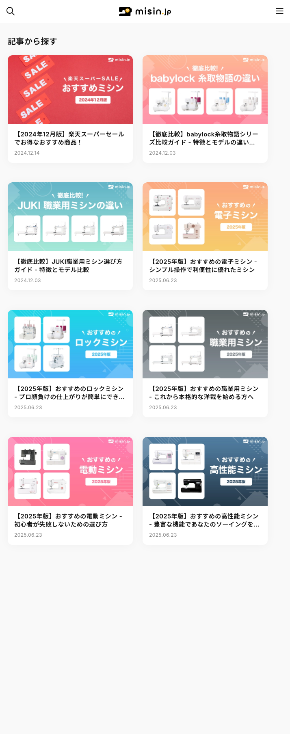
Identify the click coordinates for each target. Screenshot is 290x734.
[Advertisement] (145, 713)
